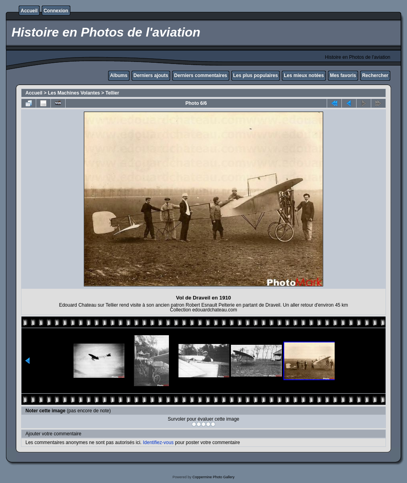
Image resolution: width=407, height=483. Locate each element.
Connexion (56, 11)
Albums (119, 75)
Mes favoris (343, 75)
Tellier (112, 93)
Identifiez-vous (158, 442)
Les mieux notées (304, 75)
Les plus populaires (255, 75)
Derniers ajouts (151, 75)
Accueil (29, 11)
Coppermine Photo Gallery (213, 477)
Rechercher (375, 75)
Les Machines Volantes (74, 93)
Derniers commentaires (200, 75)
